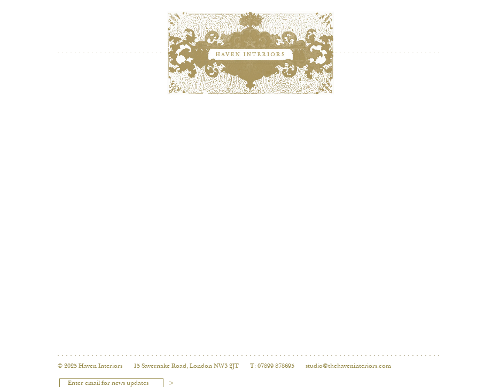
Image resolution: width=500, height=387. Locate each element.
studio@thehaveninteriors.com (348, 366)
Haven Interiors (100, 366)
